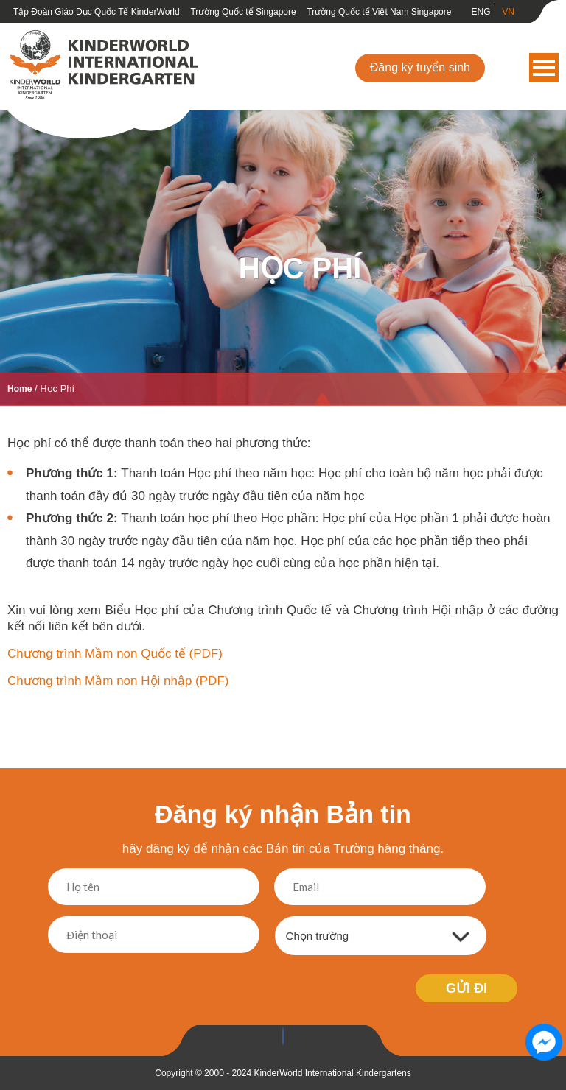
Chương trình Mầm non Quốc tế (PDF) (115, 654)
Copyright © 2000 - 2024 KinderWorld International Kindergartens (283, 1073)
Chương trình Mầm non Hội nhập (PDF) (117, 681)
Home (19, 389)
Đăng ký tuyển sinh (420, 67)
